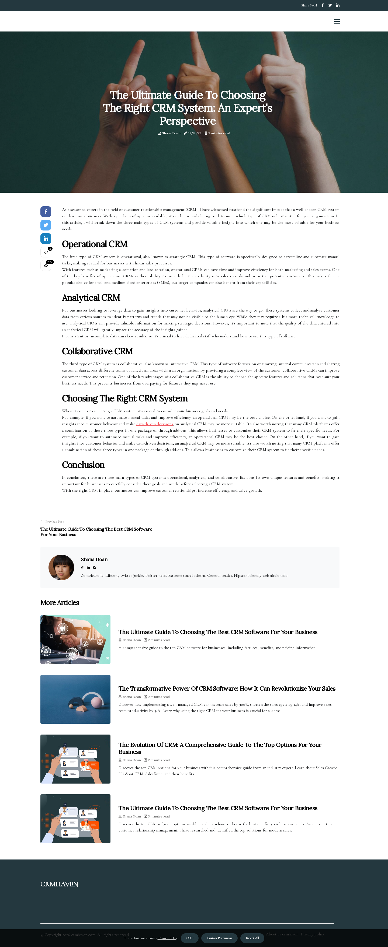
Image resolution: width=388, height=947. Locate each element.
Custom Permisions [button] (219, 938)
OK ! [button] (189, 938)
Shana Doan (171, 133)
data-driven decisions (154, 424)
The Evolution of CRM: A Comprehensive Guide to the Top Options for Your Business (220, 748)
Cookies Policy (167, 938)
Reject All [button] (252, 938)
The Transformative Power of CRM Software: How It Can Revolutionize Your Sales (227, 688)
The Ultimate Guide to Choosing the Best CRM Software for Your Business (218, 632)
